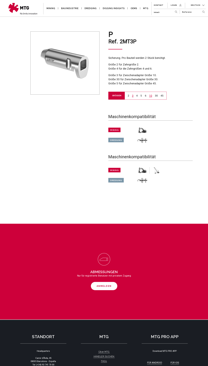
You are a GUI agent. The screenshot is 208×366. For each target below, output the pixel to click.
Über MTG (104, 351)
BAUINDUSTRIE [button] (70, 8)
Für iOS (174, 362)
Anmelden (104, 286)
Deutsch (198, 5)
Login (176, 5)
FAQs (104, 361)
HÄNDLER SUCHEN (104, 356)
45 (162, 95)
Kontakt (158, 5)
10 (150, 95)
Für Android (154, 362)
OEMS (134, 8)
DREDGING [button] (91, 8)
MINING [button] (51, 8)
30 (156, 95)
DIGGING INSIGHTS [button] (114, 8)
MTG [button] (145, 8)
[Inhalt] (166, 11)
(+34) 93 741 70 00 (45, 364)
